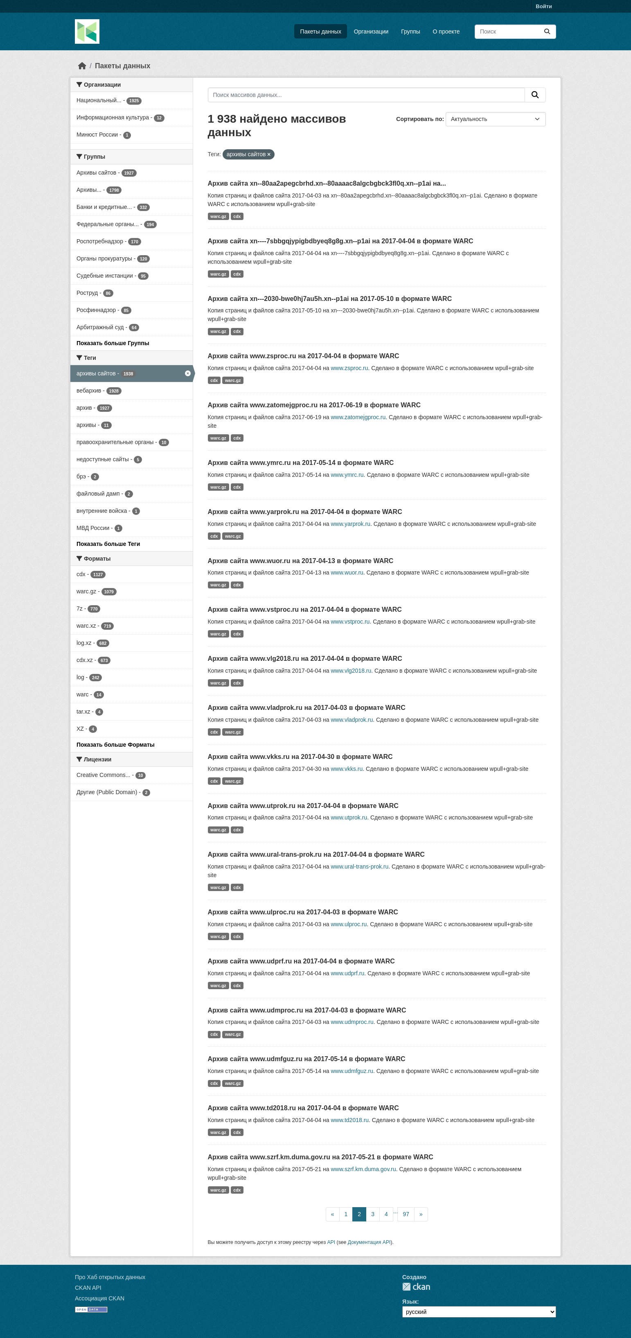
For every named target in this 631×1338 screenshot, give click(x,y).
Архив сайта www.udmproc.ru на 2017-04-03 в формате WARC (307, 1010)
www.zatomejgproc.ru (358, 417)
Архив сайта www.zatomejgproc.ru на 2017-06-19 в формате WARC (314, 405)
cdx (237, 216)
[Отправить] (547, 32)
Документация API (369, 1242)
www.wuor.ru (347, 572)
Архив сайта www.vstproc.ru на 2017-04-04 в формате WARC (305, 609)
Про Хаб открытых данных (110, 1277)
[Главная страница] (82, 66)
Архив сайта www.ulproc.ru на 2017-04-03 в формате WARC (303, 912)
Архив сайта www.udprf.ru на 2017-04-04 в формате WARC (301, 961)
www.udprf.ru (347, 973)
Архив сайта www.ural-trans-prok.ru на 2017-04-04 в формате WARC (316, 854)
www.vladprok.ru (352, 719)
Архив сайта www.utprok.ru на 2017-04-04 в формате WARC (303, 805)
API (331, 1242)
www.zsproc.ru (349, 368)
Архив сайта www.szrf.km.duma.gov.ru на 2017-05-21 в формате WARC (320, 1157)
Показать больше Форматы (116, 744)
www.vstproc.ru (350, 621)
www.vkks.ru (347, 769)
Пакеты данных (320, 31)
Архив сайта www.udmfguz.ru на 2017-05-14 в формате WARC (307, 1058)
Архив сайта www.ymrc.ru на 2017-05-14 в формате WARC (301, 462)
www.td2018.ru (350, 1120)
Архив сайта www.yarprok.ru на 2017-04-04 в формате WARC (305, 511)
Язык (409, 1301)
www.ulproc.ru (349, 924)
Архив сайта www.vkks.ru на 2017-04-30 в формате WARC (300, 756)
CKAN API (88, 1287)
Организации (371, 31)
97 (406, 1214)
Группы (410, 31)
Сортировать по (419, 119)
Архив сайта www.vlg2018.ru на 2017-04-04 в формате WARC (305, 658)
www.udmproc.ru (352, 1022)
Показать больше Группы (113, 343)
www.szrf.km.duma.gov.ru (363, 1169)
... (395, 1211)
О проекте (446, 31)
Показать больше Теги (108, 544)
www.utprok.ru (349, 817)
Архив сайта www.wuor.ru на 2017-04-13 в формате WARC (301, 560)
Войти (544, 6)
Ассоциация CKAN (99, 1298)
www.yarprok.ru (350, 524)
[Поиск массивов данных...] (515, 32)
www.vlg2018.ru (351, 670)
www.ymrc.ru (347, 474)
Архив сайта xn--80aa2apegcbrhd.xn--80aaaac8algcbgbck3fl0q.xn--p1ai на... (327, 183)
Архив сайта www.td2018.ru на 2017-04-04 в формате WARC (303, 1108)
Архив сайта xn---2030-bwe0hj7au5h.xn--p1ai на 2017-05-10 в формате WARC (330, 298)
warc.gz (218, 216)
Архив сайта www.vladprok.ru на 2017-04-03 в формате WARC (307, 707)
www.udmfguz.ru (352, 1071)
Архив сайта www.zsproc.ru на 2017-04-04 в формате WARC (303, 355)
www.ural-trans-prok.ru (359, 866)
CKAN (416, 1286)
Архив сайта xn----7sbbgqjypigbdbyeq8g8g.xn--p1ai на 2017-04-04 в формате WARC (340, 241)
